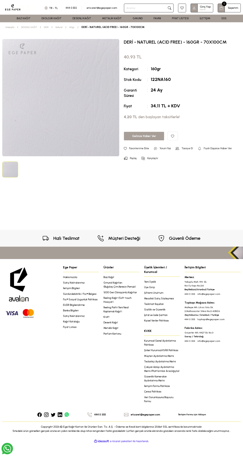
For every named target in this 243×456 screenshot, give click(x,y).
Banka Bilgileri (71, 315)
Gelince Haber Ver (144, 136)
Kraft (106, 318)
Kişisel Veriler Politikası (157, 321)
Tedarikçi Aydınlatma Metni (161, 367)
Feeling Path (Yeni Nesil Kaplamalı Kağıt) (117, 310)
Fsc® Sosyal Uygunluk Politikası (76, 302)
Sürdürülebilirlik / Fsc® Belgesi (80, 294)
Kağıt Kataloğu (72, 327)
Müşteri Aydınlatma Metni (160, 362)
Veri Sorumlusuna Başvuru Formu (160, 411)
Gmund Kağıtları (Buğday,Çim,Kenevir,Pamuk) (120, 285)
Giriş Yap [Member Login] (205, 6)
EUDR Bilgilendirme (74, 310)
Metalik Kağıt (111, 329)
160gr (156, 68)
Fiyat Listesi (70, 332)
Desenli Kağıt (111, 324)
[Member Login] (194, 8)
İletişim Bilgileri (72, 288)
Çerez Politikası (153, 403)
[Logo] (20, 7)
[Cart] (229, 8)
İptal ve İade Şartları (156, 316)
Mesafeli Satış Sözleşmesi (160, 299)
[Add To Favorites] (172, 136)
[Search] (150, 8)
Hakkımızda (70, 277)
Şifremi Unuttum (154, 293)
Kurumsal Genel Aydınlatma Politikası (161, 344)
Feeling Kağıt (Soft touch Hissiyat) (118, 300)
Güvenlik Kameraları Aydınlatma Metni (156, 389)
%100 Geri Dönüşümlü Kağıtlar (121, 292)
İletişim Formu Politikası (158, 397)
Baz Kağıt (109, 277)
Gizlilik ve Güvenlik (155, 310)
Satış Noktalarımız (74, 283)
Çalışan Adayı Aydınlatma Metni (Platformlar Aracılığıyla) (160, 377)
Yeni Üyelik (150, 281)
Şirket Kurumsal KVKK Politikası (157, 354)
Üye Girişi (149, 287)
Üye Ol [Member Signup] (202, 9)
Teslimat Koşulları (154, 304)
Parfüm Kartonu (113, 335)
